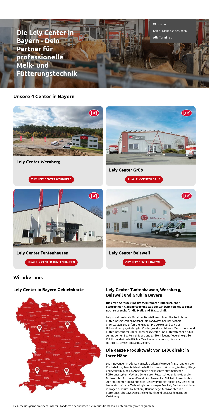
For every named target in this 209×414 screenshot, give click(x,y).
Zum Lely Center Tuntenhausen (51, 262)
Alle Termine (161, 38)
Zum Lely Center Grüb (144, 179)
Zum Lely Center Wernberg (51, 179)
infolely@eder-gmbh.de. (140, 406)
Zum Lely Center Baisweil (144, 262)
